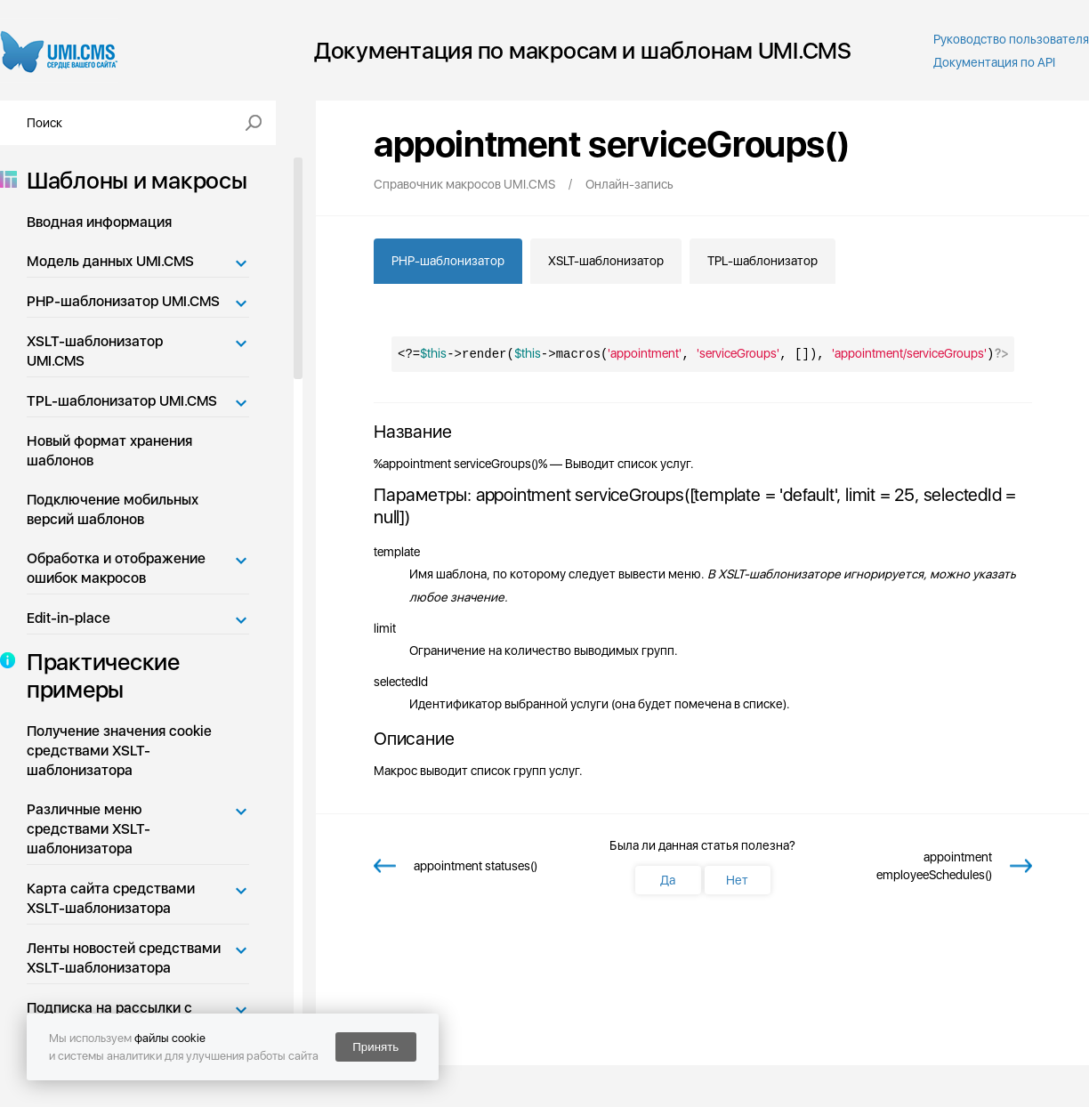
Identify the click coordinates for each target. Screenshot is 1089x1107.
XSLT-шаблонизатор (606, 261)
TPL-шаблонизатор (762, 261)
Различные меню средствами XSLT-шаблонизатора (88, 829)
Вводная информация (99, 222)
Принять (375, 1047)
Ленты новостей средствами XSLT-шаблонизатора (124, 958)
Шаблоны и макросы (131, 180)
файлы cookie (170, 1038)
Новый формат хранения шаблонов (109, 450)
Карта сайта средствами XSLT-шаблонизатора (111, 898)
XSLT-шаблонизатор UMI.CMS (95, 351)
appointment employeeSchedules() (933, 866)
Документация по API (994, 62)
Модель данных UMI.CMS (110, 261)
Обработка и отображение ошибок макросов (116, 568)
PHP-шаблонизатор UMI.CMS (123, 301)
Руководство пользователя (1011, 39)
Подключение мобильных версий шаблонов (112, 509)
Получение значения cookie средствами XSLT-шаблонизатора (119, 751)
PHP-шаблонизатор (447, 261)
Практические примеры (98, 675)
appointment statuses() (475, 866)
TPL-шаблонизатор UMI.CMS (122, 400)
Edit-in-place (68, 618)
